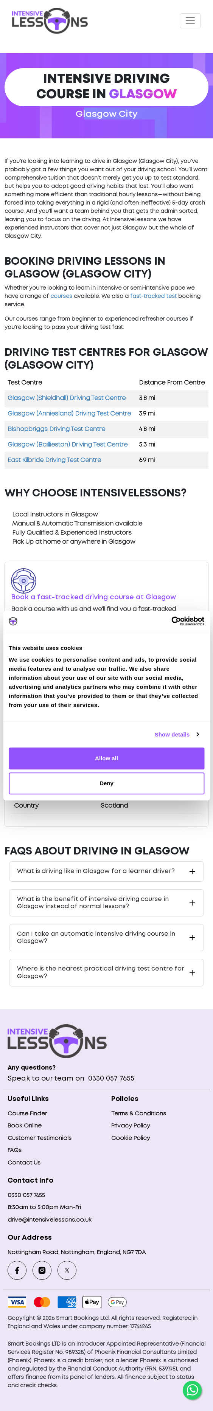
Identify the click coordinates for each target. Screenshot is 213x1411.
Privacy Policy (130, 1126)
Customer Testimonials (40, 1138)
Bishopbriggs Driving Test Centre (56, 429)
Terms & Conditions (138, 1113)
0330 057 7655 (110, 1079)
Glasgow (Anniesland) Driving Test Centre (69, 414)
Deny (106, 783)
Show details (172, 734)
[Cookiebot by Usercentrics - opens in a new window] (171, 621)
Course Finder (27, 1113)
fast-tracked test (153, 296)
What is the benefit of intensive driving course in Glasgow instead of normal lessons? (93, 902)
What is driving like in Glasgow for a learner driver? (96, 871)
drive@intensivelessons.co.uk (50, 1220)
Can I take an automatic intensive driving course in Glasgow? (96, 937)
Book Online (25, 1126)
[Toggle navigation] (190, 20)
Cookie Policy (130, 1138)
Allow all (106, 758)
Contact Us (24, 1163)
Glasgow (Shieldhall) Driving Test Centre (67, 398)
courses (61, 296)
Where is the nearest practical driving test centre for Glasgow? (100, 972)
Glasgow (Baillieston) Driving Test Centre (67, 445)
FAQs (15, 1150)
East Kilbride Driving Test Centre (54, 460)
